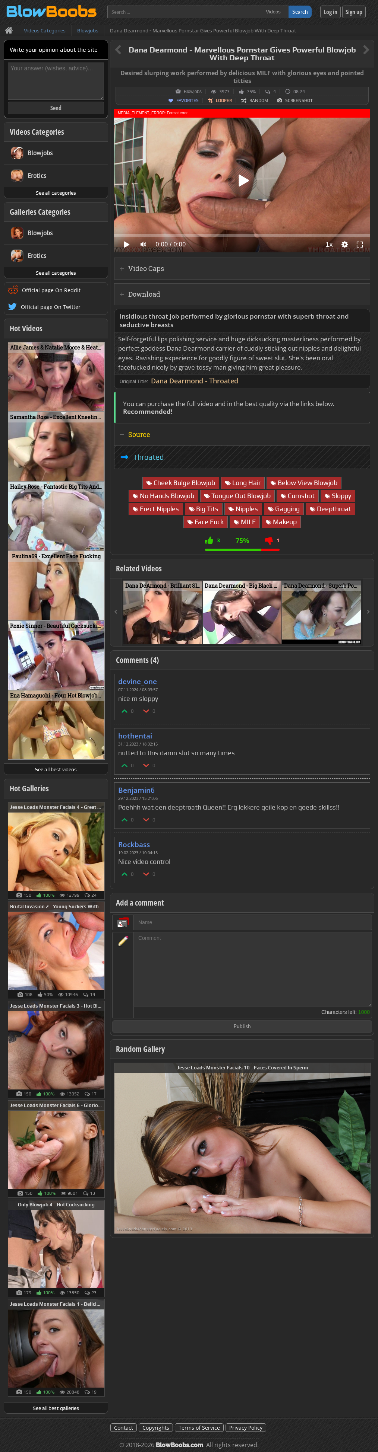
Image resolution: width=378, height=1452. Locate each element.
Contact (123, 1427)
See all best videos (56, 769)
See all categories (56, 193)
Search (300, 12)
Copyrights (155, 1427)
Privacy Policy (245, 1427)
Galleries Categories (40, 212)
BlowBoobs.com (179, 1445)
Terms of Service (199, 1427)
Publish (242, 1027)
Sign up (354, 12)
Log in (330, 12)
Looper (224, 100)
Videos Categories (37, 132)
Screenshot (299, 100)
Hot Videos (26, 328)
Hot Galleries (29, 788)
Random (258, 100)
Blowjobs (193, 91)
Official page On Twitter (51, 306)
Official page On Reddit (51, 290)
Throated (148, 457)
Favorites (187, 100)
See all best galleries (56, 1408)
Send (56, 108)
